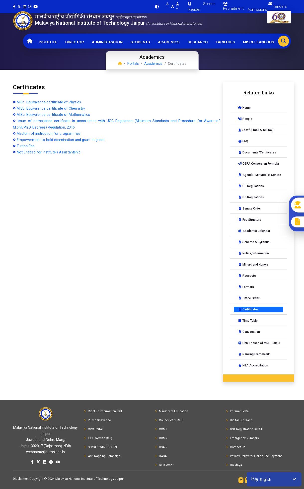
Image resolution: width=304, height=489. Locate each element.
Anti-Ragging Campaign (102, 456)
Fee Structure (249, 219)
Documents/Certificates (257, 152)
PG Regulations (251, 197)
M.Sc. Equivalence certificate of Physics (49, 102)
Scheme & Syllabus (254, 242)
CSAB (161, 447)
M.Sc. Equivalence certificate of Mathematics (53, 115)
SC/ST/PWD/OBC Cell (101, 447)
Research (198, 42)
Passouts (247, 276)
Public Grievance (97, 420)
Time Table (248, 320)
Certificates (248, 309)
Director (74, 42)
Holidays (234, 465)
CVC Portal (93, 429)
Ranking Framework (254, 354)
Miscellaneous (258, 42)
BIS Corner (164, 465)
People (245, 119)
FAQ (243, 141)
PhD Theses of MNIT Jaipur (259, 343)
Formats (246, 287)
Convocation (249, 332)
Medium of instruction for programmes (48, 134)
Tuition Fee (25, 146)
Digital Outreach (239, 420)
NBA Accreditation (253, 365)
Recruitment (233, 6)
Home (244, 107)
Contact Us (235, 447)
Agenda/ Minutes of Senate (259, 175)
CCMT (161, 429)
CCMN (161, 438)
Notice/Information (253, 253)
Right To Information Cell (103, 411)
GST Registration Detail (244, 429)
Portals (133, 64)
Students (140, 42)
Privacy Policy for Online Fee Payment (254, 456)
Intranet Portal (237, 411)
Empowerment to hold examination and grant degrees (60, 140)
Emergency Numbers (242, 438)
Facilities (225, 42)
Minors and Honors (253, 264)
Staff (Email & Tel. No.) (256, 130)
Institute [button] (48, 42)
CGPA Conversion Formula (258, 163)
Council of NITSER (169, 420)
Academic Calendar (254, 231)
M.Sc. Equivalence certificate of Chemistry (51, 108)
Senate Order (249, 208)
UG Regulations (251, 186)
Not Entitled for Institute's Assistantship (48, 152)
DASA (161, 456)
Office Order (248, 298)
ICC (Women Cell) (98, 438)
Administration (107, 42)
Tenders (280, 6)
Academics (169, 42)
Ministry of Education (171, 411)
